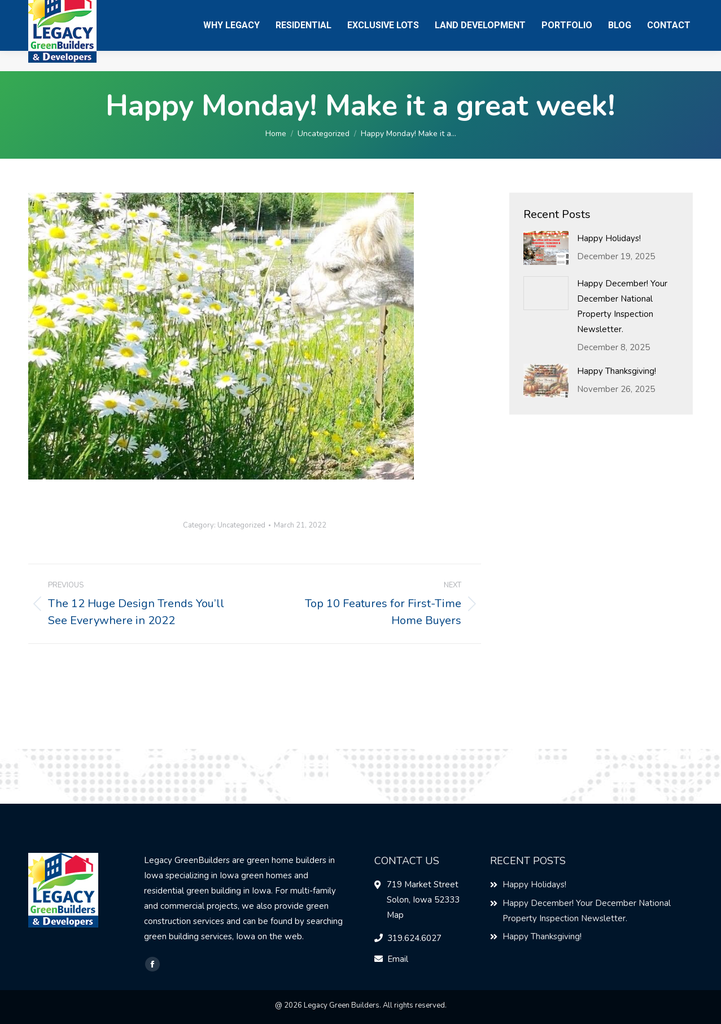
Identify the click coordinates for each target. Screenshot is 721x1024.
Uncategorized (241, 525)
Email (397, 959)
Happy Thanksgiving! (616, 371)
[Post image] (546, 248)
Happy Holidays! (609, 238)
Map (395, 915)
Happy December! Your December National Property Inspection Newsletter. (622, 306)
